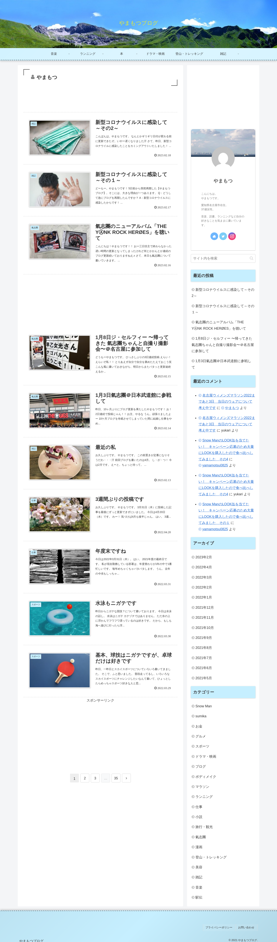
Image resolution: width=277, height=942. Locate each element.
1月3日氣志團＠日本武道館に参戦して (221, 364)
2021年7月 (203, 658)
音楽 (198, 887)
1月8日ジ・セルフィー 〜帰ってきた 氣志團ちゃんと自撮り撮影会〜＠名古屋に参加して (223, 345)
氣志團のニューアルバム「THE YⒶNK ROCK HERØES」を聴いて (219, 325)
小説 (198, 817)
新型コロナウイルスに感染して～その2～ (223, 293)
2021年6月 (203, 668)
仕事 (198, 807)
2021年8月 (203, 648)
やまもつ (223, 180)
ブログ (200, 766)
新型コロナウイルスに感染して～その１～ (223, 309)
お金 (198, 726)
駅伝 (198, 897)
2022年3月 (203, 577)
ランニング (204, 797)
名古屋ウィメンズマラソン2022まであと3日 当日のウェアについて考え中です (227, 401)
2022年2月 (203, 587)
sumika (200, 716)
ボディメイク (205, 777)
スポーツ (202, 746)
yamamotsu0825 (215, 465)
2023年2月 (203, 557)
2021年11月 (204, 617)
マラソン (202, 787)
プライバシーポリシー (222, 926)
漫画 (198, 847)
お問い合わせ (247, 926)
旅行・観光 (204, 827)
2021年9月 (203, 638)
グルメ (200, 736)
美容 (198, 867)
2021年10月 (204, 628)
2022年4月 (203, 567)
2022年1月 (203, 597)
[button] (251, 258)
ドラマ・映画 (205, 756)
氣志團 (200, 837)
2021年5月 (203, 678)
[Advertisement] (100, 97)
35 (116, 787)
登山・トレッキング (211, 857)
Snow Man (203, 706)
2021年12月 (204, 607)
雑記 (198, 877)
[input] (223, 258)
